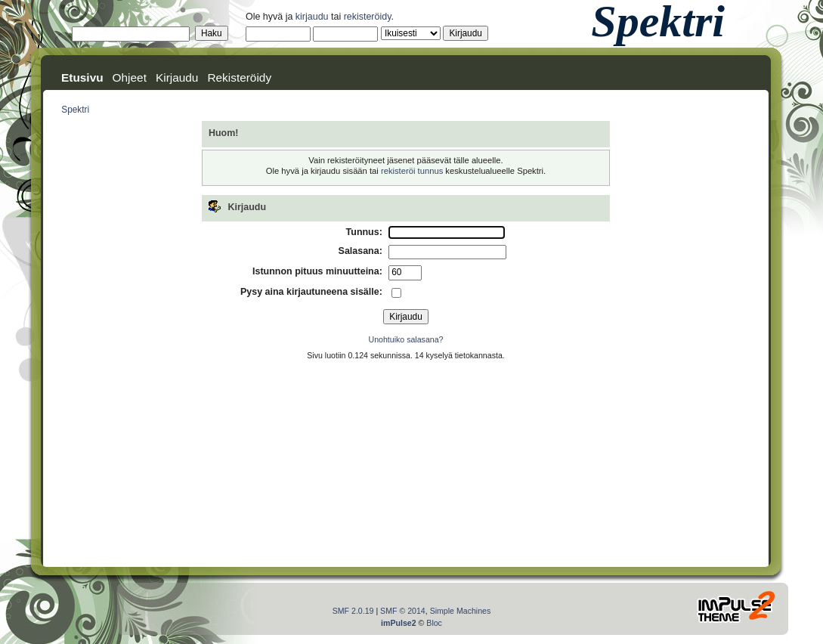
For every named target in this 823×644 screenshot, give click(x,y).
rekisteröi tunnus (412, 170)
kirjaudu (312, 16)
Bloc (434, 622)
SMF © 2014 (402, 610)
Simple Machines (460, 610)
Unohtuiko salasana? (406, 339)
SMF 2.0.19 (353, 610)
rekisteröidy (367, 16)
